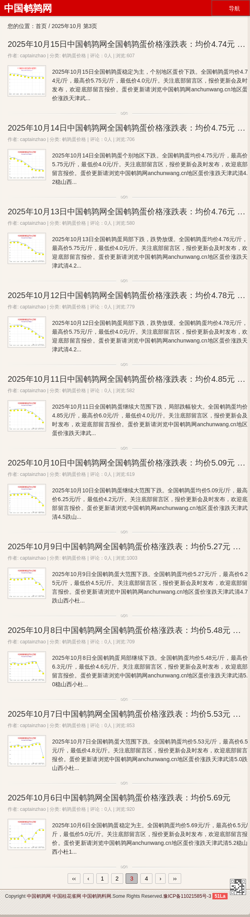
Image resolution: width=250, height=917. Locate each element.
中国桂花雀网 (66, 896)
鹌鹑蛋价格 (74, 55)
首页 (41, 26)
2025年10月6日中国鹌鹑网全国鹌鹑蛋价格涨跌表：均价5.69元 (119, 797)
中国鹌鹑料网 (96, 896)
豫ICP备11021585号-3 (187, 896)
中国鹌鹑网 (28, 8)
